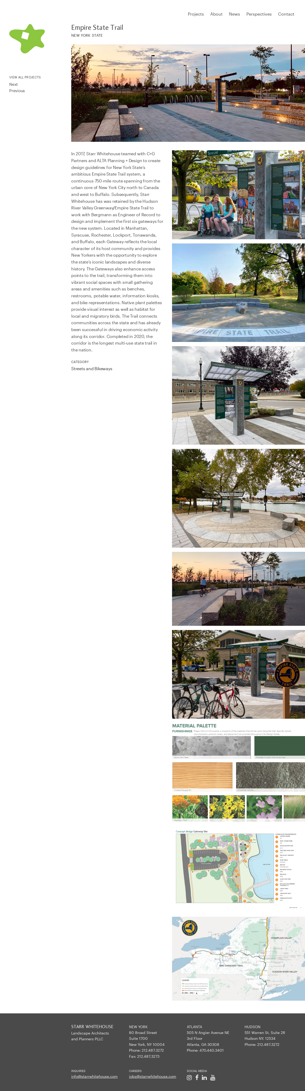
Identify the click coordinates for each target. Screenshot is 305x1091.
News (234, 13)
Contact (286, 13)
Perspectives (259, 13)
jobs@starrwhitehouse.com (152, 1076)
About (216, 13)
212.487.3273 (148, 1056)
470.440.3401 (211, 1050)
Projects (196, 13)
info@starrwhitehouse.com (94, 1076)
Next (13, 84)
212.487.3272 (153, 1050)
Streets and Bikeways (91, 368)
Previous (17, 90)
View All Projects (25, 77)
